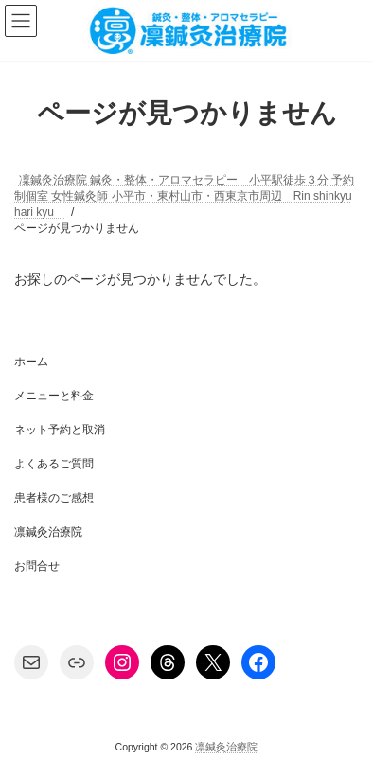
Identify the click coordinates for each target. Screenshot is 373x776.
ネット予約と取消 (59, 429)
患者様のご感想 (54, 497)
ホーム (31, 361)
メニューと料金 (54, 395)
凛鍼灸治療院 (48, 531)
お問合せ (37, 566)
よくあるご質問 (54, 463)
